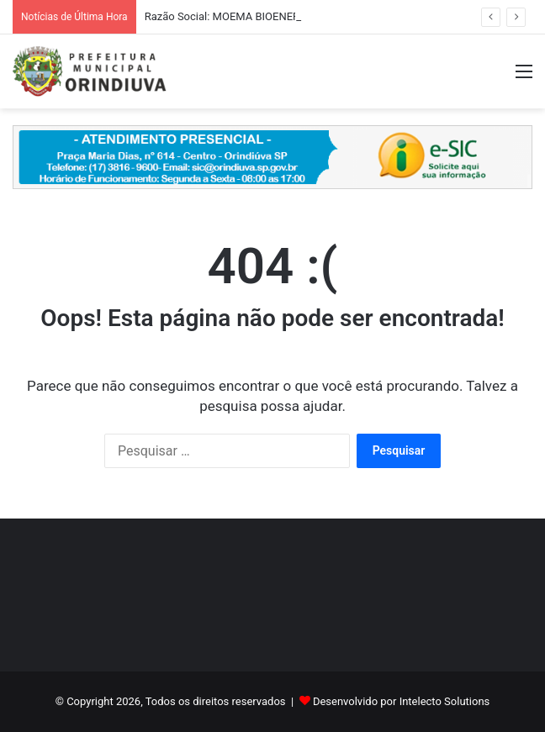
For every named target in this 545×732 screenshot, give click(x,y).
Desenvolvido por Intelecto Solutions (401, 701)
